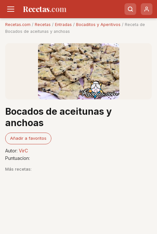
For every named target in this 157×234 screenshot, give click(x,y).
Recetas (43, 24)
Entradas (63, 24)
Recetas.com (18, 24)
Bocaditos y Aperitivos (98, 24)
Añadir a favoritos (28, 138)
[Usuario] (146, 9)
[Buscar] (130, 9)
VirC (23, 150)
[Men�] (11, 9)
